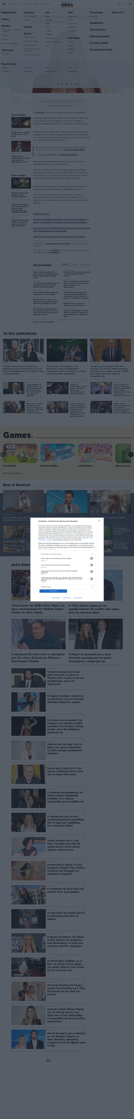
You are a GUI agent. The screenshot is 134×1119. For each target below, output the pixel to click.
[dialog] (67, 559)
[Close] (100, 521)
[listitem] (67, 554)
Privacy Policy (78, 598)
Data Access (67, 598)
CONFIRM (53, 591)
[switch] (90, 558)
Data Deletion (56, 598)
